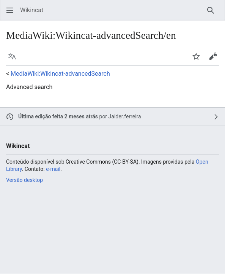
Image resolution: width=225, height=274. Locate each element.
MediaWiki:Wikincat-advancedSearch (60, 73)
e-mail (53, 169)
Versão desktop (24, 180)
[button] (10, 10)
